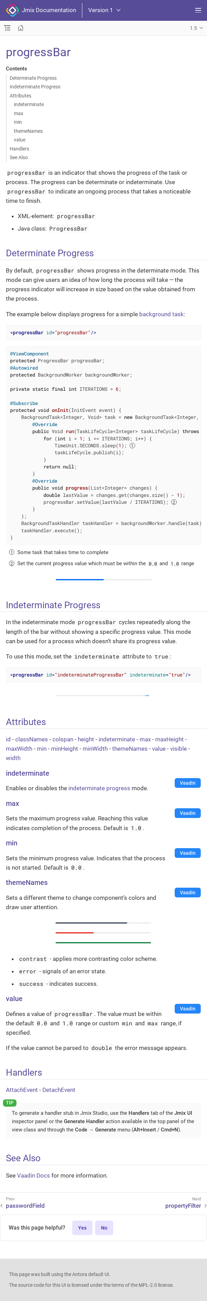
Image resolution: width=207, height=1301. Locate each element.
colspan (62, 739)
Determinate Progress (33, 78)
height (86, 739)
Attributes (20, 95)
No (104, 1228)
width (13, 758)
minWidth (95, 748)
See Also (19, 157)
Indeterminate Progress (35, 86)
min (18, 122)
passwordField (25, 1205)
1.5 (193, 28)
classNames (31, 739)
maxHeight (169, 739)
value (19, 140)
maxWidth (19, 748)
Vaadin (188, 783)
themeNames (28, 131)
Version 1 (104, 10)
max (18, 113)
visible (178, 748)
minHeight (64, 748)
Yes (82, 1228)
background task (161, 314)
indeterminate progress (99, 788)
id (8, 739)
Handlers (19, 149)
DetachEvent (58, 1089)
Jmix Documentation (41, 10)
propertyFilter (183, 1205)
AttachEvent (22, 1089)
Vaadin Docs (33, 1175)
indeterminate (29, 104)
